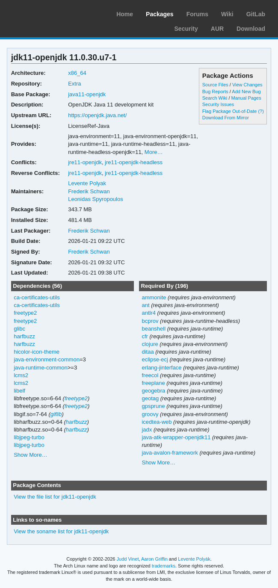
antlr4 (148, 313)
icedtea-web (157, 422)
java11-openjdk (87, 94)
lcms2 (21, 375)
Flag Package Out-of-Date (229, 111)
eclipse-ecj (155, 359)
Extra (74, 83)
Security (186, 28)
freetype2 (25, 313)
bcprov (150, 321)
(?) (260, 111)
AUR (217, 28)
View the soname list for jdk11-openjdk (61, 531)
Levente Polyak (87, 183)
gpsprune (153, 406)
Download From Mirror (225, 117)
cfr (145, 336)
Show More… (30, 455)
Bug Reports (215, 91)
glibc (19, 328)
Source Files (215, 84)
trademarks (163, 565)
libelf (19, 390)
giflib (56, 414)
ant (145, 305)
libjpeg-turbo (29, 437)
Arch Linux (47, 12)
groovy (150, 414)
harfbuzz (24, 336)
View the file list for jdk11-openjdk (55, 496)
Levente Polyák (194, 558)
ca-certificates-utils (37, 297)
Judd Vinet (128, 558)
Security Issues (218, 104)
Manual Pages (246, 97)
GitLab (255, 14)
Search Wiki (215, 97)
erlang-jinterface (161, 367)
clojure (150, 344)
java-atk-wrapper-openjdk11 (176, 437)
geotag (150, 398)
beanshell (154, 328)
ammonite (154, 297)
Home (124, 14)
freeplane (153, 383)
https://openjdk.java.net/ (97, 115)
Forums (197, 14)
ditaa (148, 352)
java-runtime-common (41, 367)
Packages (160, 14)
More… (154, 152)
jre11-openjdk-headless (134, 162)
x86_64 (77, 73)
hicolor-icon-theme (36, 352)
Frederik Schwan (88, 191)
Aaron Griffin (154, 558)
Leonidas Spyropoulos (95, 199)
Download (251, 28)
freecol (150, 375)
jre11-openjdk (85, 162)
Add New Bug (246, 91)
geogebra (153, 390)
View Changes (247, 84)
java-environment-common (47, 359)
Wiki (227, 14)
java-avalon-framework (170, 452)
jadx (147, 429)
